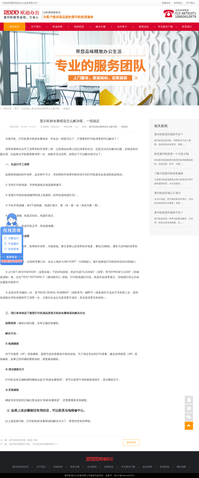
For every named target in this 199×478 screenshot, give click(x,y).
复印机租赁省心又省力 (167, 193)
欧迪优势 (58, 26)
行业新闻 (25, 108)
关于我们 (190, 3)
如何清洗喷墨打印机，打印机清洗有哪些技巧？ (33, 444)
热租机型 (79, 26)
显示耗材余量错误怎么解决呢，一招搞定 (50, 108)
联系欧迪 (164, 467)
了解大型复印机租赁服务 (168, 173)
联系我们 (178, 3)
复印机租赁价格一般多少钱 (23, 440)
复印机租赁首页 (20, 467)
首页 (16, 108)
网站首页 (14, 26)
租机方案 (75, 467)
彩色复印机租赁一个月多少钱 (171, 153)
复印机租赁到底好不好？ (168, 134)
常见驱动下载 (165, 26)
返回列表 (131, 442)
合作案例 (92, 467)
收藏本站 (166, 3)
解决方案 (101, 26)
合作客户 (122, 26)
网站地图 (181, 467)
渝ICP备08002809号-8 (124, 475)
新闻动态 (144, 26)
